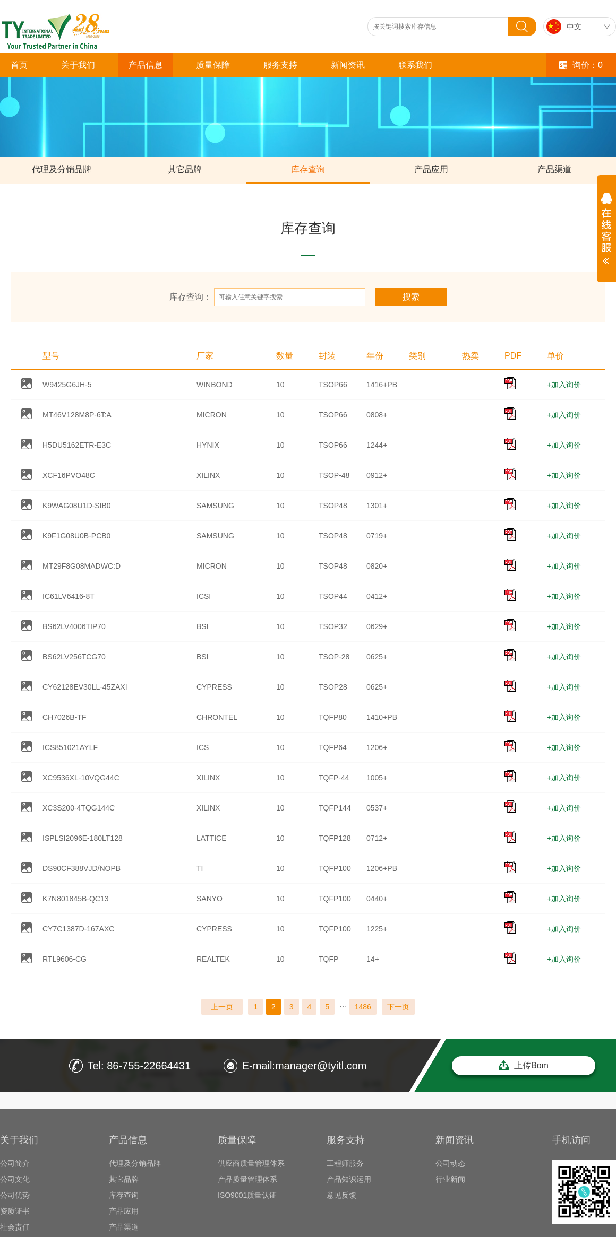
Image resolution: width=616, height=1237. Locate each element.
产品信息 (145, 64)
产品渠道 (554, 169)
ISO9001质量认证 (247, 1195)
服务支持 (280, 64)
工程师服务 (345, 1163)
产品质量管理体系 (247, 1179)
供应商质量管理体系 (251, 1163)
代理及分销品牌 (61, 169)
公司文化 (15, 1179)
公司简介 (15, 1163)
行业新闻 (450, 1179)
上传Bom (524, 1065)
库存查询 (308, 169)
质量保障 (213, 64)
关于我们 (78, 64)
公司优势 (15, 1195)
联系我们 (415, 64)
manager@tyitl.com (321, 1066)
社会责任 (15, 1227)
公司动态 (450, 1163)
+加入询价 (564, 384)
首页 (19, 64)
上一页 (222, 1007)
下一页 (398, 1007)
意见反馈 (341, 1195)
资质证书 (15, 1211)
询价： (581, 64)
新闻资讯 (348, 64)
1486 (363, 1007)
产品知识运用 (349, 1179)
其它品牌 (185, 169)
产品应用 (431, 169)
